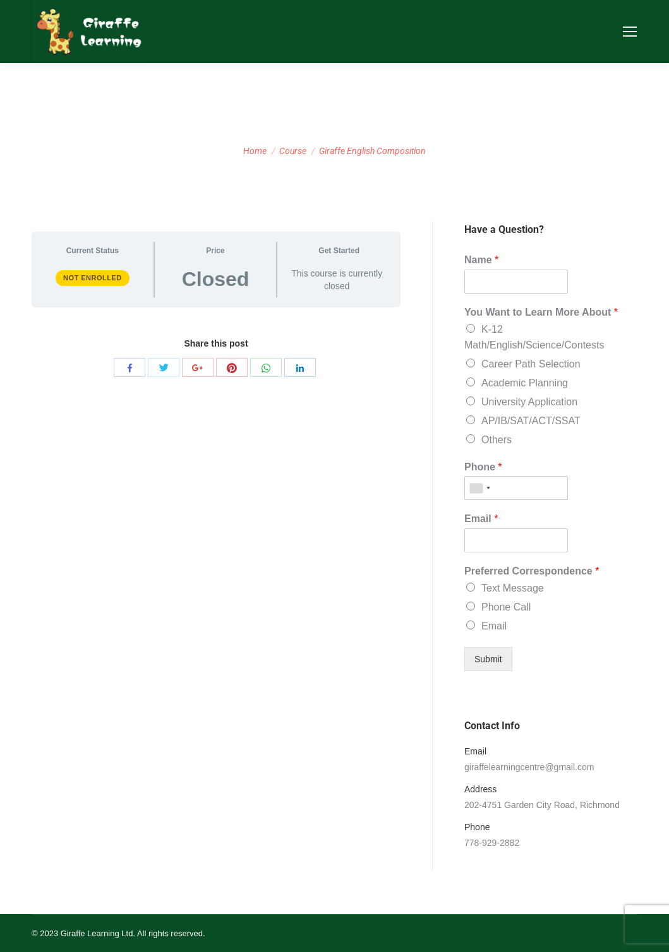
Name (481, 259)
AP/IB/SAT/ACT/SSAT (531, 420)
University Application (529, 401)
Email (481, 518)
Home (255, 151)
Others (496, 439)
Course (292, 151)
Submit (488, 659)
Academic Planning (524, 383)
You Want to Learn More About (541, 312)
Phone (483, 466)
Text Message (512, 588)
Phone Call (506, 607)
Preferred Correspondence (531, 571)
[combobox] (479, 488)
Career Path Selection (531, 364)
